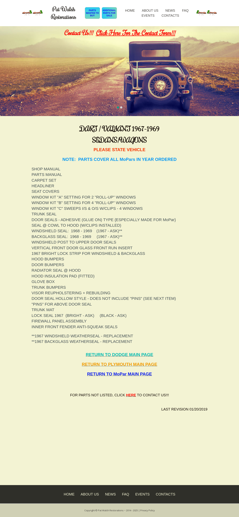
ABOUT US (150, 10)
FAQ (185, 10)
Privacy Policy (147, 510)
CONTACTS (170, 15)
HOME (130, 10)
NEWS (170, 10)
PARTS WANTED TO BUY (92, 13)
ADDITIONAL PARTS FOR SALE (109, 13)
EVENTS (148, 15)
